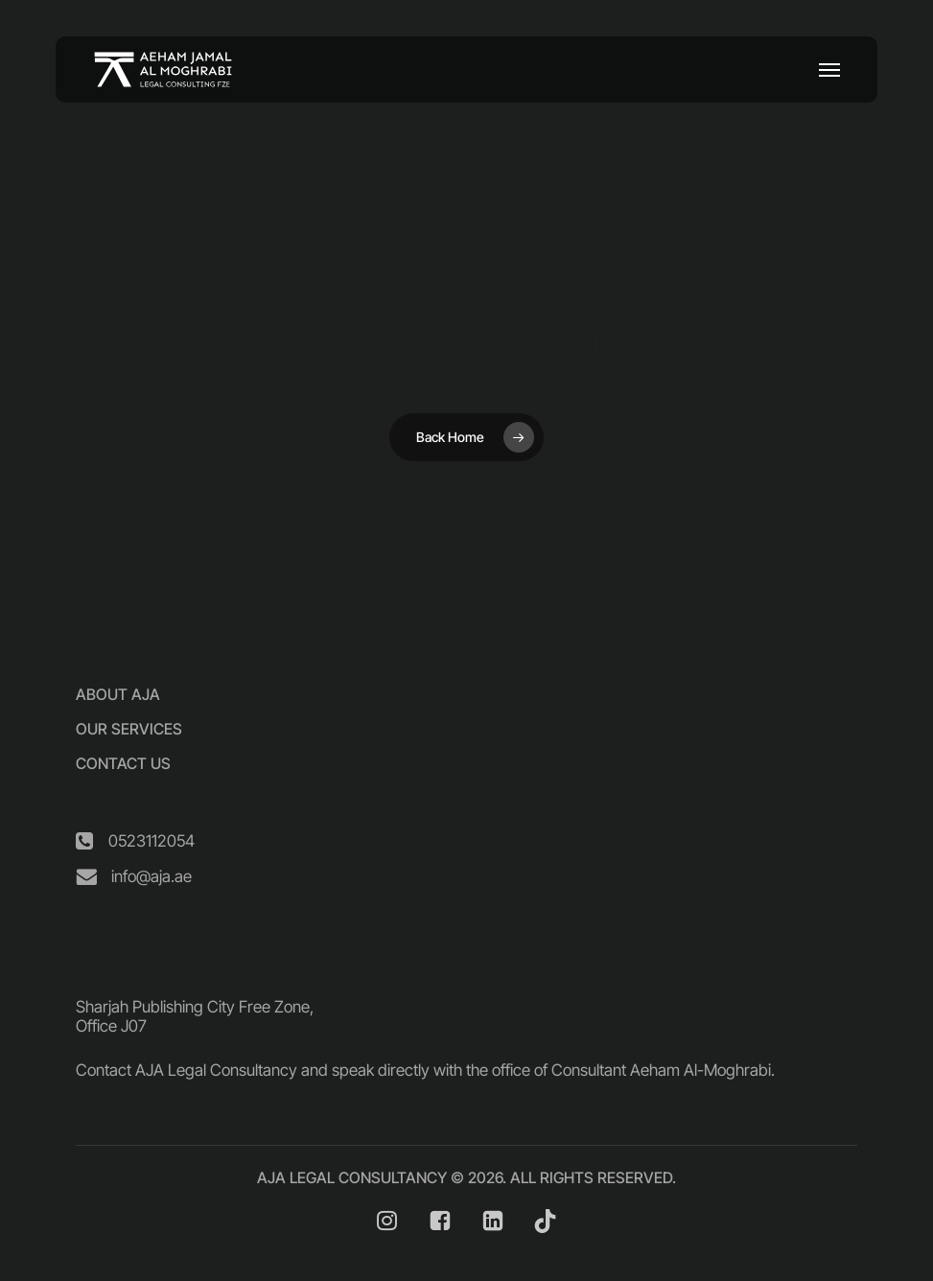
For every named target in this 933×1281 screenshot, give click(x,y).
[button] (829, 70)
